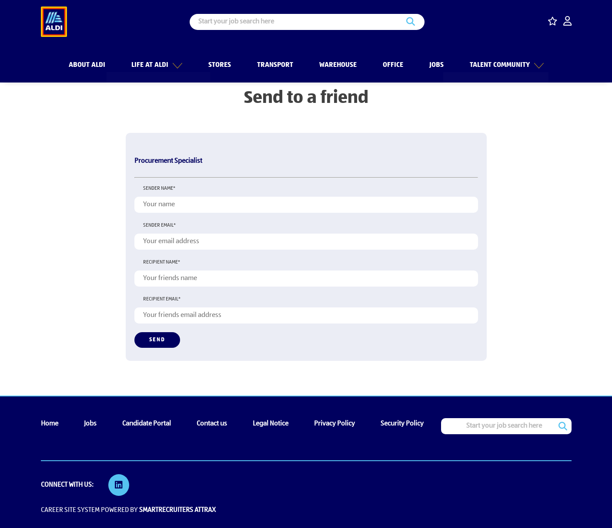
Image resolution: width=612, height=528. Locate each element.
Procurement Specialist (168, 161)
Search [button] (410, 21)
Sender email (159, 225)
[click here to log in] (567, 22)
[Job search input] (307, 22)
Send (157, 340)
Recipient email (162, 299)
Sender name (159, 188)
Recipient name (161, 262)
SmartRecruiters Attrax (177, 509)
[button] (176, 60)
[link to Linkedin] (119, 485)
